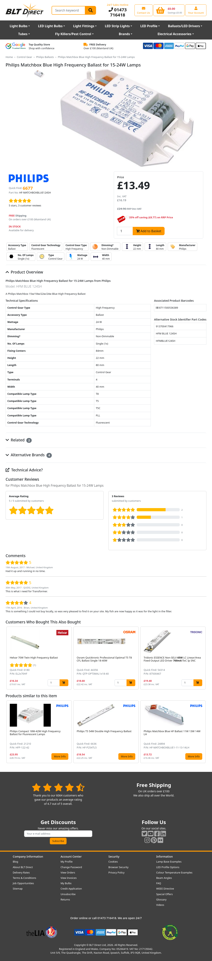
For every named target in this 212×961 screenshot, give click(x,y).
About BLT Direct (23, 867)
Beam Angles (164, 878)
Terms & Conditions (24, 878)
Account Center (71, 856)
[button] (203, 658)
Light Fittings (83, 26)
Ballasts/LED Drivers (184, 26)
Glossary (161, 899)
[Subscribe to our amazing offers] (58, 833)
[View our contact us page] (143, 10)
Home (9, 57)
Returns (65, 899)
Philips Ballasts (45, 57)
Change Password (71, 867)
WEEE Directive (165, 888)
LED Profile (148, 26)
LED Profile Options (167, 867)
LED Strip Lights (117, 26)
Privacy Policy (116, 872)
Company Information (28, 856)
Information (164, 856)
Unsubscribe (68, 894)
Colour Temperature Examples (174, 872)
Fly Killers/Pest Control (73, 34)
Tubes (22, 34)
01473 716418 (118, 12)
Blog (15, 861)
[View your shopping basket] (169, 10)
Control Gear (24, 57)
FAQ (158, 883)
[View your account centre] (195, 10)
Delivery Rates (21, 872)
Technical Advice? (24, 470)
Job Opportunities (23, 883)
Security (113, 856)
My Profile (67, 861)
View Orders (68, 872)
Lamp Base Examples (169, 861)
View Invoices (69, 878)
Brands (124, 34)
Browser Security (118, 867)
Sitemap (18, 888)
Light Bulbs (18, 26)
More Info (60, 756)
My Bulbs (66, 883)
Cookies (113, 861)
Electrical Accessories (174, 34)
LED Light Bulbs (50, 26)
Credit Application (71, 888)
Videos (160, 905)
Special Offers (164, 894)
